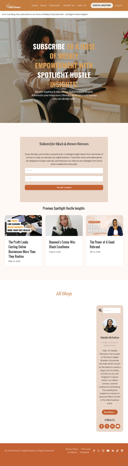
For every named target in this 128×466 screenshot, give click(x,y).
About (43, 5)
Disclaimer (84, 452)
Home (35, 5)
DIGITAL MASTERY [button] (102, 5)
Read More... (109, 412)
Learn (81, 5)
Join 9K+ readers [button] (64, 187)
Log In (118, 5)
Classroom (54, 5)
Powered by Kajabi (116, 460)
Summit (68, 5)
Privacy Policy (72, 449)
